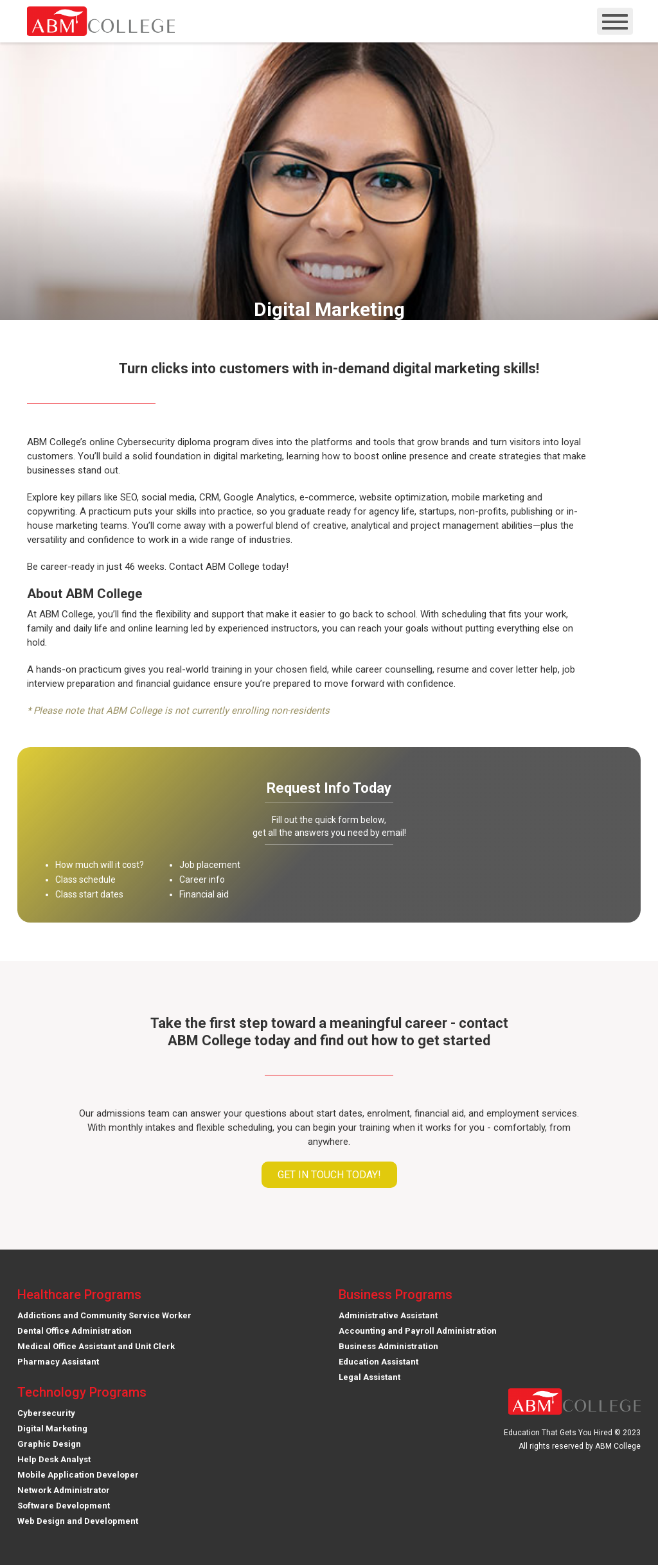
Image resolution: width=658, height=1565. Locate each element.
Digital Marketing (52, 1428)
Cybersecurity (46, 1413)
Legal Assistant (369, 1377)
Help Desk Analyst (54, 1459)
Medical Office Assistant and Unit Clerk (96, 1346)
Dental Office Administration (74, 1331)
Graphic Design (49, 1444)
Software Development (63, 1505)
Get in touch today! (329, 1175)
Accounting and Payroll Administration (418, 1331)
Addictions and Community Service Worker (104, 1315)
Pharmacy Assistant (58, 1361)
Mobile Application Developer (78, 1475)
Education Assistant (378, 1361)
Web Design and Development (77, 1521)
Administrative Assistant (388, 1315)
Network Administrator (63, 1490)
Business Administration (388, 1346)
